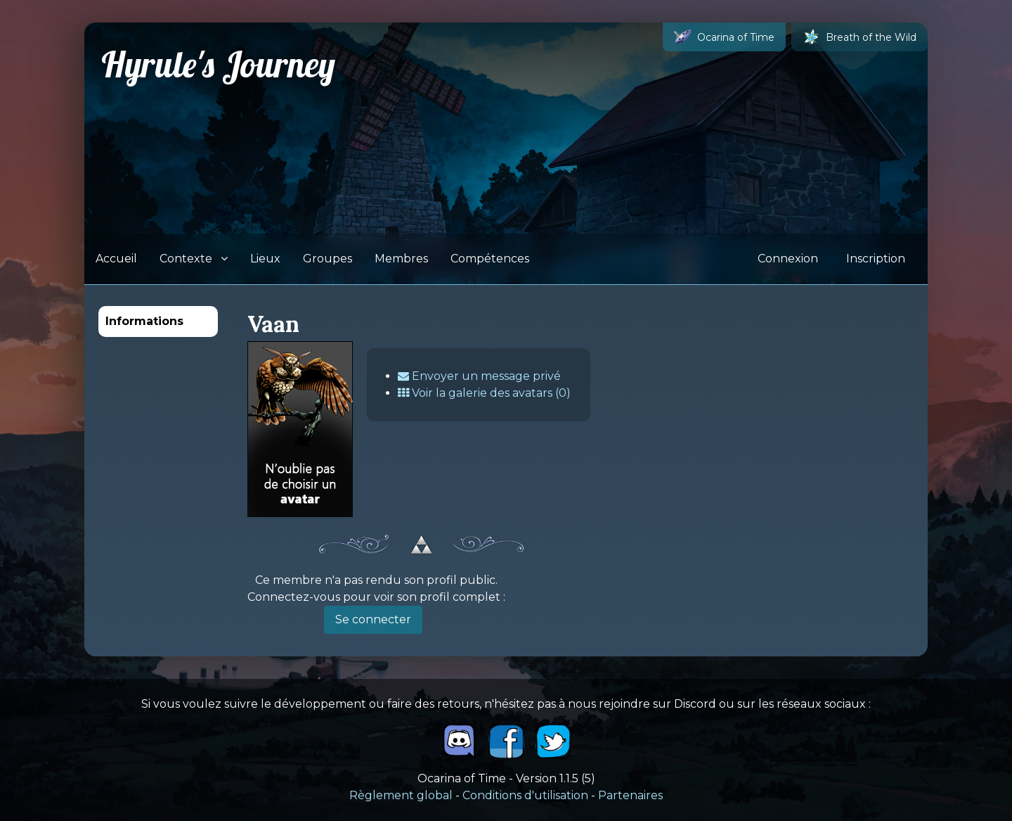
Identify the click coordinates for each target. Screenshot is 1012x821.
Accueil (116, 258)
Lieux (265, 258)
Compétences (489, 258)
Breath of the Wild (859, 37)
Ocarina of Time (724, 37)
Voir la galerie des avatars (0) (484, 393)
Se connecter (373, 619)
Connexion (788, 258)
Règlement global (401, 795)
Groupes (327, 258)
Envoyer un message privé (479, 376)
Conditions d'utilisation (525, 795)
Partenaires (630, 795)
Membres (401, 258)
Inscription (875, 258)
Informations (144, 321)
